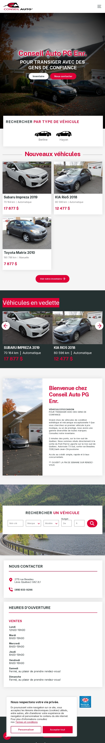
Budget (74, 522)
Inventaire (38, 76)
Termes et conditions (26, 722)
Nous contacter (63, 76)
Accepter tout (57, 729)
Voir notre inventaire (51, 279)
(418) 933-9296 (24, 589)
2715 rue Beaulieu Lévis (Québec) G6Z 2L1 (28, 580)
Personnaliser (26, 729)
